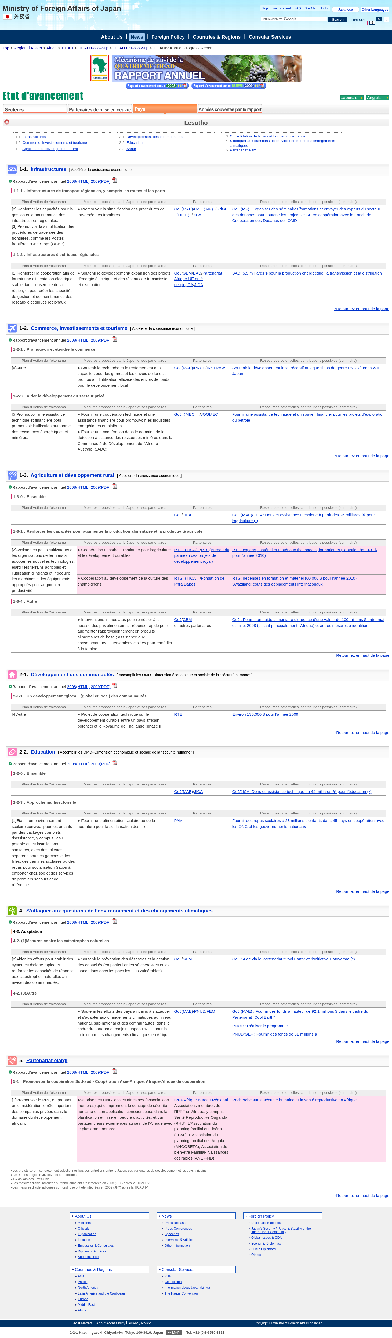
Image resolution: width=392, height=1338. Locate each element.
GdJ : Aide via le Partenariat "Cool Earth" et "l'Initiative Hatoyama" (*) (293, 959)
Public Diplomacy (263, 1249)
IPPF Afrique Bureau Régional (201, 1100)
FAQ (298, 8)
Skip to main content (276, 8)
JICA (197, 215)
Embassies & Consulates (96, 1246)
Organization (87, 1234)
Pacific (82, 1282)
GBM (187, 273)
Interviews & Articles (179, 1240)
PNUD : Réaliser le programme (260, 1025)
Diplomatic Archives (92, 1251)
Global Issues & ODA (266, 1238)
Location (84, 1240)
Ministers (84, 1223)
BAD (197, 273)
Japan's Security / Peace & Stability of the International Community (281, 1230)
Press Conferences (178, 1228)
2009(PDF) (100, 181)
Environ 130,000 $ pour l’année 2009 (265, 714)
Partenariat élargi (243, 150)
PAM (178, 820)
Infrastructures (34, 137)
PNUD (200, 367)
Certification (173, 1282)
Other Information (177, 1246)
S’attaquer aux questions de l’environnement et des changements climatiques (119, 910)
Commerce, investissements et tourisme (55, 143)
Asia (81, 1276)
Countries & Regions (217, 37)
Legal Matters (82, 1323)
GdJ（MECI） (187, 414)
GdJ (178, 273)
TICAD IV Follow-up (130, 48)
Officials (83, 1228)
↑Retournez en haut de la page (361, 308)
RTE (178, 714)
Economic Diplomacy (266, 1243)
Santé (131, 149)
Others (256, 1255)
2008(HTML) (78, 181)
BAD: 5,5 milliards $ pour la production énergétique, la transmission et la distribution (307, 273)
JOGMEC (209, 414)
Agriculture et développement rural (50, 149)
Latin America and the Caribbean (101, 1293)
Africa (51, 48)
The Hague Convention (181, 1293)
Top (6, 48)
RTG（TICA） (187, 549)
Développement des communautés (154, 137)
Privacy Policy (140, 1323)
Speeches (172, 1234)
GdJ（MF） (204, 209)
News (137, 37)
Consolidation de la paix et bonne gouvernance (267, 136)
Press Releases (176, 1223)
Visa (168, 1276)
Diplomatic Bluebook (266, 1223)
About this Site (88, 1257)
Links (325, 8)
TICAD (67, 48)
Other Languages (375, 10)
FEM (210, 1011)
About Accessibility (110, 1323)
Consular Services (270, 37)
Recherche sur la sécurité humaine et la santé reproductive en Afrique (294, 1100)
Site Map (311, 8)
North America (88, 1287)
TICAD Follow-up (93, 48)
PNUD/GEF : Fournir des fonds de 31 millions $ (274, 1034)
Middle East (86, 1305)
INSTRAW (215, 367)
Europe (83, 1299)
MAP (176, 1332)
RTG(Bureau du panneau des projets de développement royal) (201, 555)
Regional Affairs (28, 48)
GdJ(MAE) (183, 209)
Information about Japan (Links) (187, 1287)
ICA (189, 284)
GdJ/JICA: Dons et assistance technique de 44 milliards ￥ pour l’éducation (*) (302, 791)
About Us (111, 37)
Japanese (345, 10)
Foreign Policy (168, 37)
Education (134, 143)
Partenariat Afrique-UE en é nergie (198, 279)
